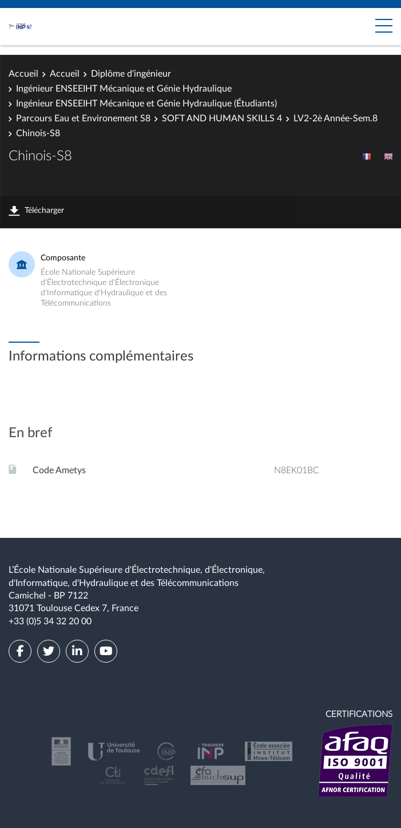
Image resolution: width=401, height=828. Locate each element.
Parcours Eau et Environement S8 (83, 118)
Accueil (23, 73)
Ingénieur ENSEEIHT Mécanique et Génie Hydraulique (124, 88)
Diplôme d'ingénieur (131, 73)
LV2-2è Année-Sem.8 (335, 118)
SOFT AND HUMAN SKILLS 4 (222, 118)
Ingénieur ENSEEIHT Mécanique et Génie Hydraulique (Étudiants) (146, 103)
